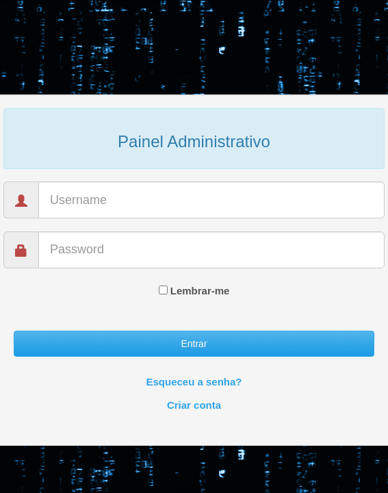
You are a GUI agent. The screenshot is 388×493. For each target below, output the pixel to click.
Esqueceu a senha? (194, 382)
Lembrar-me (194, 290)
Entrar (194, 343)
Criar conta (194, 405)
